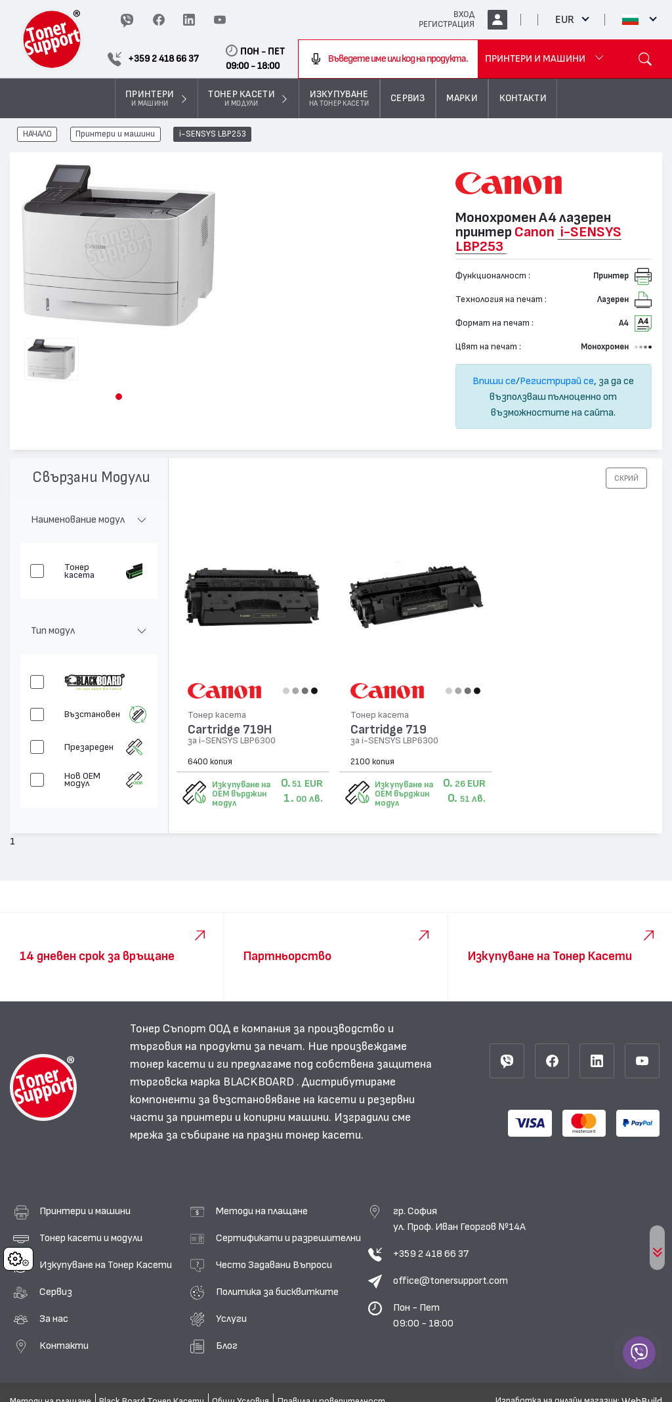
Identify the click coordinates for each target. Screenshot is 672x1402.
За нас (53, 1318)
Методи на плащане (262, 1211)
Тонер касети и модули (90, 1238)
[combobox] (388, 59)
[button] (119, 396)
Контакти (64, 1345)
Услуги (231, 1318)
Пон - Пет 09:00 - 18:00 (423, 1315)
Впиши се (494, 381)
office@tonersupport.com (450, 1280)
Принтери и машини (115, 134)
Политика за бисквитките (277, 1291)
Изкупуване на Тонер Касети (105, 1265)
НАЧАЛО (37, 134)
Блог (227, 1345)
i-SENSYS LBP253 (212, 134)
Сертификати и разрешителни (288, 1238)
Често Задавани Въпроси (274, 1265)
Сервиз (55, 1291)
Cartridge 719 (388, 730)
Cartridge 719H (230, 730)
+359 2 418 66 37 (431, 1253)
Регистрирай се (557, 381)
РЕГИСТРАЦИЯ (446, 24)
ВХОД (463, 14)
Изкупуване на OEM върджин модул (241, 794)
